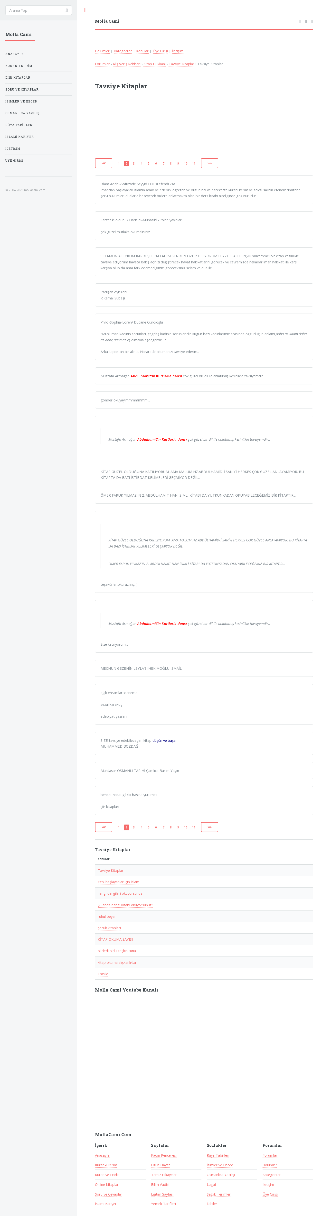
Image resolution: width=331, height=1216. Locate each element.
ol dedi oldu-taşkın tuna (117, 950)
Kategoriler (123, 50)
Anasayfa (102, 1155)
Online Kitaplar (107, 1184)
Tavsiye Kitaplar (181, 63)
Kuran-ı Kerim (106, 1164)
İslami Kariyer (106, 1203)
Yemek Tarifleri (163, 1203)
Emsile (103, 973)
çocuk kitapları (109, 927)
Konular (142, 50)
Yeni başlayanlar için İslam (118, 881)
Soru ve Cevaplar (108, 1194)
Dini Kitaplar (17, 77)
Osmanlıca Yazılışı (221, 1174)
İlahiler (212, 1203)
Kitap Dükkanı (154, 63)
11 (194, 163)
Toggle (85, 10)
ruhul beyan (107, 916)
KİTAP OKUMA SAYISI (115, 939)
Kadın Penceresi (164, 1155)
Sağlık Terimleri (219, 1194)
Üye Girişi (160, 50)
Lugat (211, 1184)
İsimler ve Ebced (220, 1164)
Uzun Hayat (160, 1164)
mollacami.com (34, 190)
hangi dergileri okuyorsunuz (120, 893)
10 (186, 163)
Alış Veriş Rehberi (127, 63)
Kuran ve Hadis (107, 1174)
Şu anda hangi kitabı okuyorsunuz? (125, 904)
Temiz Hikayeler (164, 1174)
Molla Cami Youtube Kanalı (126, 990)
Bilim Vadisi (160, 1184)
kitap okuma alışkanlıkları (117, 962)
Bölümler (102, 50)
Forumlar (102, 63)
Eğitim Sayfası (162, 1194)
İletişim (177, 50)
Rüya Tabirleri (218, 1155)
